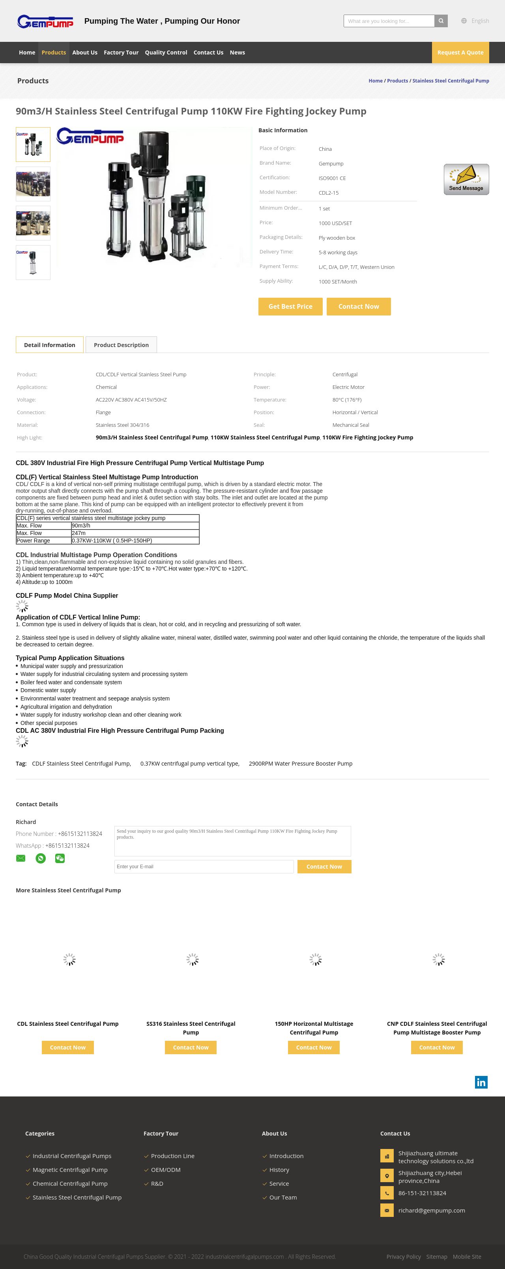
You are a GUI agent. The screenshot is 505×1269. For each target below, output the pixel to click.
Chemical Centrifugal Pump (66, 1183)
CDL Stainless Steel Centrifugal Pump (67, 1023)
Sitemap (436, 1256)
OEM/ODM (162, 1169)
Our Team (279, 1197)
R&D (153, 1183)
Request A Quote (461, 52)
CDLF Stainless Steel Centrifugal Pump (81, 763)
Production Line (169, 1156)
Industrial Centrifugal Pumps (68, 1156)
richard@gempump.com (423, 1210)
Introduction (283, 1156)
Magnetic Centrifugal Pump (66, 1169)
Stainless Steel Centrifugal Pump (73, 1197)
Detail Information (49, 345)
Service (275, 1183)
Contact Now (359, 306)
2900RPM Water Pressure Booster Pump (301, 763)
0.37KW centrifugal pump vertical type (189, 763)
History (275, 1169)
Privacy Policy (404, 1256)
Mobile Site (467, 1256)
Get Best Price (290, 306)
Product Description (121, 345)
